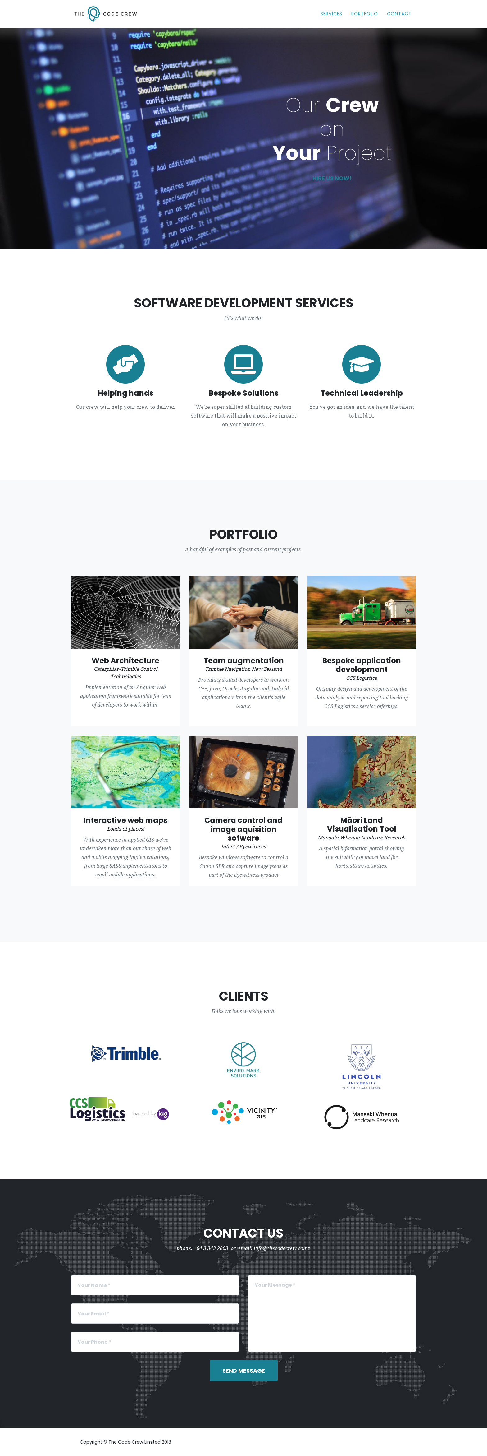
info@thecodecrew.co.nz (282, 1248)
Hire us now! (332, 178)
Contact (399, 14)
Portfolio (364, 14)
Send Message (243, 1370)
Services (331, 14)
